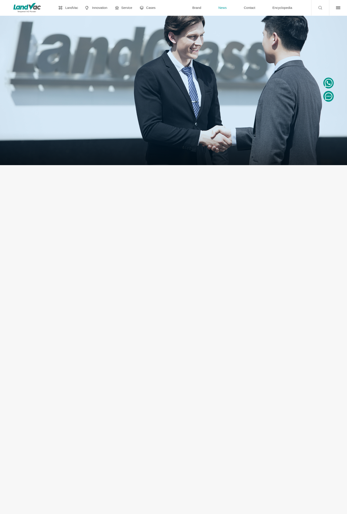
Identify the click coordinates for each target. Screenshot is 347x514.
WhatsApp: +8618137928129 (294, 474)
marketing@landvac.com (254, 474)
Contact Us (330, 474)
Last (208, 421)
